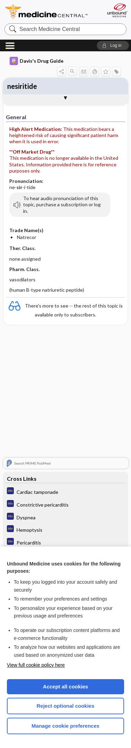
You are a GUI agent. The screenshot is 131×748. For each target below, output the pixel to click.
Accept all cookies (65, 686)
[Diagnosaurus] (66, 491)
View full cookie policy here (36, 665)
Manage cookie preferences (66, 726)
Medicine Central (46, 12)
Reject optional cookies (65, 706)
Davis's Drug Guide (36, 61)
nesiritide (22, 86)
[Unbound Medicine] (117, 10)
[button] (113, 45)
